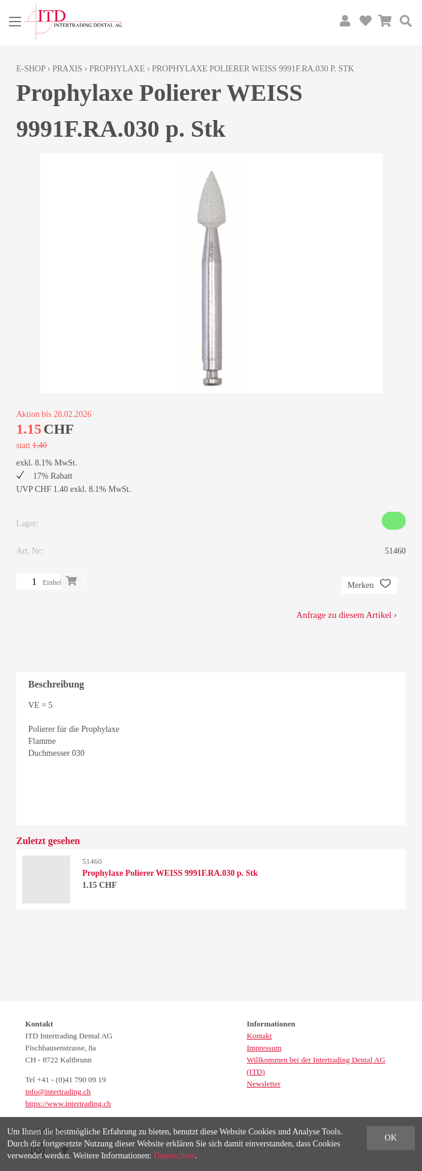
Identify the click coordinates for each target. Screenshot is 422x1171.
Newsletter (263, 1083)
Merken (369, 585)
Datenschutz (174, 1155)
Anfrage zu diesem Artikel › (347, 615)
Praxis (67, 68)
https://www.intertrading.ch (68, 1103)
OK (391, 1137)
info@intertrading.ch (58, 1091)
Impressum (264, 1047)
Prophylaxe (117, 68)
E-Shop (31, 68)
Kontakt (259, 1035)
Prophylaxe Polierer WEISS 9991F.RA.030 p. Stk (253, 68)
